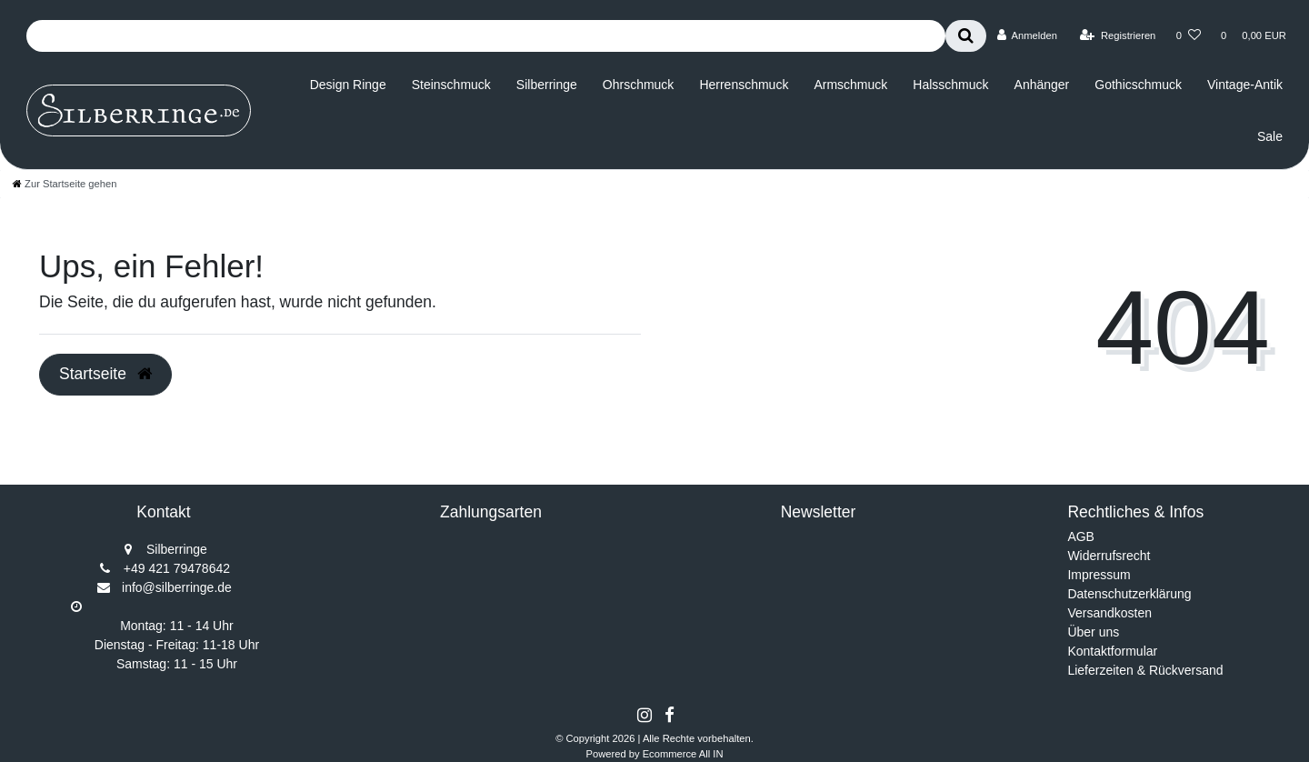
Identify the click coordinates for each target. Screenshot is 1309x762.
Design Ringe (348, 84)
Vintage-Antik (1245, 84)
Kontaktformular (1112, 651)
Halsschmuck (950, 84)
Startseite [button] (105, 374)
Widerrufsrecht (1108, 555)
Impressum (1098, 574)
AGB (1080, 536)
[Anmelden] (1026, 35)
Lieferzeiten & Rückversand (1145, 670)
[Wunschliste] (1188, 35)
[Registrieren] (1117, 35)
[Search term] (486, 36)
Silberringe (546, 84)
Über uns (1093, 632)
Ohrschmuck (638, 84)
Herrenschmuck (743, 84)
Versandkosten (1109, 613)
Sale (1270, 136)
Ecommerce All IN (683, 753)
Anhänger (1042, 84)
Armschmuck (850, 84)
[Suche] (965, 36)
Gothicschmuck (1138, 84)
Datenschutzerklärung (1129, 594)
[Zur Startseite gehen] (64, 183)
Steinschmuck (451, 84)
